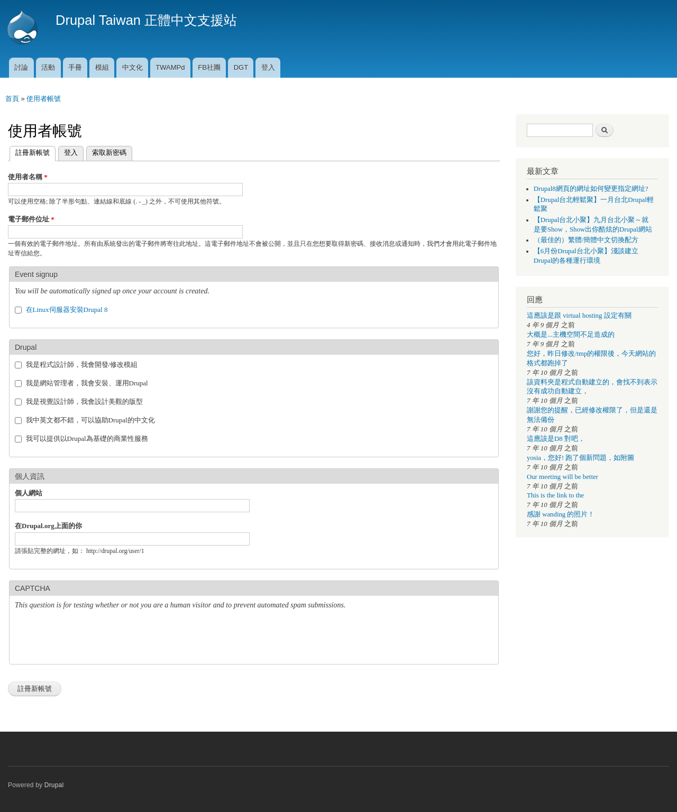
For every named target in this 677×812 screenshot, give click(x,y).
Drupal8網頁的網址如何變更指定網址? (591, 188)
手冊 (75, 67)
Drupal (54, 785)
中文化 (132, 67)
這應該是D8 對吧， (556, 438)
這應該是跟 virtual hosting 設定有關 (579, 315)
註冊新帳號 (30, 151)
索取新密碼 (109, 152)
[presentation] (95, 638)
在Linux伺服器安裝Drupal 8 (67, 309)
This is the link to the (555, 495)
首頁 (12, 99)
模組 (102, 67)
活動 (48, 67)
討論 (21, 67)
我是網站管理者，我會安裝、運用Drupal (87, 383)
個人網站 (28, 493)
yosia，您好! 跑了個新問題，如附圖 (580, 458)
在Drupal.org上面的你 (48, 526)
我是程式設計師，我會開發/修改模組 (82, 364)
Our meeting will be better (562, 477)
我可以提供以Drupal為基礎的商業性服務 (87, 438)
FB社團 (209, 67)
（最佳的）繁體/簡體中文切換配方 (586, 240)
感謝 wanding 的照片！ (560, 514)
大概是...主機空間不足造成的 (571, 334)
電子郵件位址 (31, 219)
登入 (268, 67)
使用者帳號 (43, 99)
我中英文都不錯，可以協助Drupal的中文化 (90, 420)
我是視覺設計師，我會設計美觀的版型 (84, 401)
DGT (241, 67)
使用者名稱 (28, 177)
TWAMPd (170, 67)
